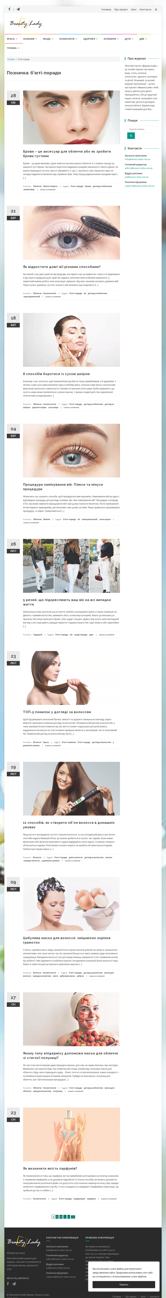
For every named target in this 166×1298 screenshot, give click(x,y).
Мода (47, 38)
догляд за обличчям (102, 186)
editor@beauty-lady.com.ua (138, 168)
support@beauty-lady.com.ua (139, 185)
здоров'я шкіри (39, 407)
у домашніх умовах (50, 860)
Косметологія (49, 293)
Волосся (37, 742)
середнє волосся (32, 860)
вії (85, 293)
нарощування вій (32, 296)
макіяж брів (29, 189)
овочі (55, 976)
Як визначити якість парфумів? (50, 1168)
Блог (133, 9)
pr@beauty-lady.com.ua (136, 176)
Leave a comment (47, 189)
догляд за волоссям (101, 742)
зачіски (108, 857)
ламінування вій (89, 519)
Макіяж (46, 519)
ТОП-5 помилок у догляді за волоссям (57, 712)
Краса (11, 38)
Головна (106, 9)
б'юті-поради (77, 186)
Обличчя (37, 186)
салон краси (105, 519)
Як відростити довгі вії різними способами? (62, 267)
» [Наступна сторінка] (68, 1216)
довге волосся (76, 857)
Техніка (12, 48)
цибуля (80, 976)
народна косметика (42, 976)
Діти (128, 38)
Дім (141, 38)
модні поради (80, 634)
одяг (91, 634)
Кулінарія (110, 38)
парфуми (91, 1199)
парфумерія (79, 1199)
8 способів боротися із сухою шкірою (56, 374)
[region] (124, 1277)
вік (71, 634)
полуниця (57, 1091)
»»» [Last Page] (73, 1217)
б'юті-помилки (69, 742)
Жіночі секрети (50, 186)
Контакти (145, 9)
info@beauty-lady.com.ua (137, 159)
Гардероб (37, 634)
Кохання (28, 38)
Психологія (66, 38)
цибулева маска (67, 976)
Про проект (121, 9)
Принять (123, 1284)
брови (88, 186)
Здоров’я (89, 38)
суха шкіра (53, 407)
